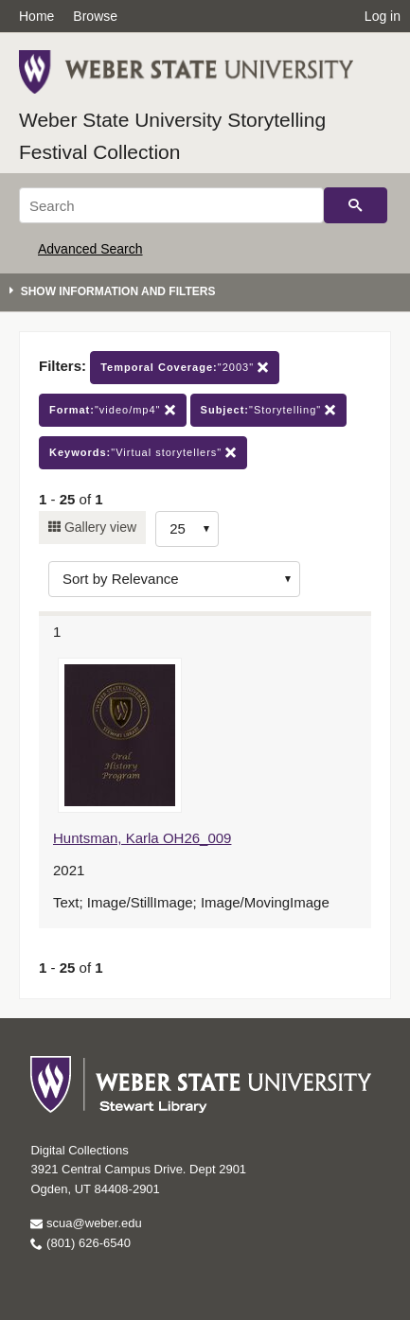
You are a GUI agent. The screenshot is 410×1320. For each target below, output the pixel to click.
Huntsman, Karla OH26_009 (142, 838)
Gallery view (98, 527)
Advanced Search (90, 248)
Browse (95, 16)
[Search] (171, 205)
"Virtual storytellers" (143, 453)
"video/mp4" (112, 410)
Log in (383, 16)
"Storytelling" (269, 410)
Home (36, 16)
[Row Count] (187, 529)
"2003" (184, 367)
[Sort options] (174, 579)
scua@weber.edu (85, 1223)
